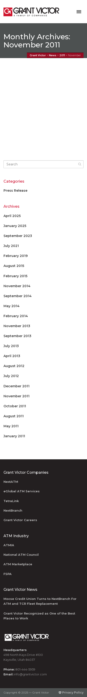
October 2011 (14, 406)
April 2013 (11, 356)
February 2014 (15, 316)
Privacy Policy (71, 692)
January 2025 (14, 226)
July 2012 (11, 376)
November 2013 (16, 326)
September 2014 (17, 296)
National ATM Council (21, 554)
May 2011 (11, 426)
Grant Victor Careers (20, 520)
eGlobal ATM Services (21, 491)
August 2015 (13, 266)
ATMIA (8, 545)
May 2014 (11, 306)
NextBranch (12, 510)
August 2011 (13, 416)
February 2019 (15, 256)
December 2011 (16, 386)
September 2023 (17, 236)
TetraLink (11, 501)
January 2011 (14, 436)
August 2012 (13, 366)
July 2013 (11, 346)
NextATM (10, 481)
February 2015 (15, 276)
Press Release (15, 190)
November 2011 (16, 396)
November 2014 (16, 286)
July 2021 (11, 246)
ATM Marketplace (17, 564)
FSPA (7, 574)
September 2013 (17, 336)
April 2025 (12, 216)
